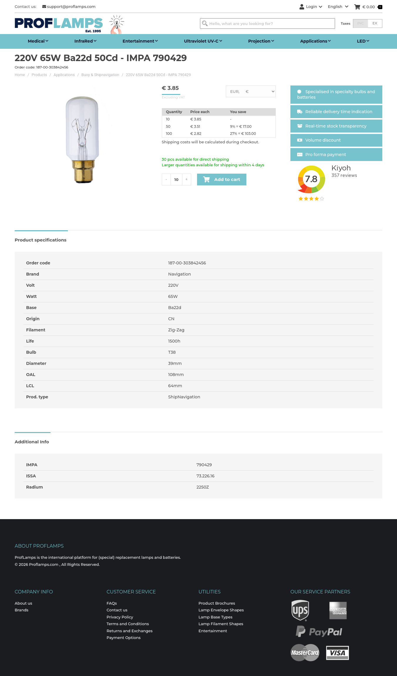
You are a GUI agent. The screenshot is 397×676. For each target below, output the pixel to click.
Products (39, 75)
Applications (64, 75)
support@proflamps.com (69, 6)
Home (20, 75)
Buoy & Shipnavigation (100, 75)
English (338, 6)
